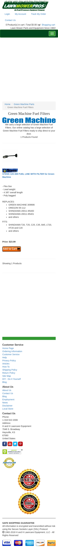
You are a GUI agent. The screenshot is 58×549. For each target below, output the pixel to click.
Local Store (7, 409)
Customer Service (10, 354)
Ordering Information (12, 351)
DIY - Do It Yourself (11, 379)
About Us (6, 390)
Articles (5, 363)
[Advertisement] (29, 69)
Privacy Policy (9, 360)
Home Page (8, 348)
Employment (8, 399)
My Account (20, 14)
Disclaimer (7, 405)
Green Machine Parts (24, 104)
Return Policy (8, 373)
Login (7, 14)
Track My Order (38, 14)
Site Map (6, 376)
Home (7, 104)
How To (5, 366)
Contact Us (10, 20)
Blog (4, 382)
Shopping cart (48, 25)
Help (4, 357)
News (5, 402)
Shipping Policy (9, 370)
